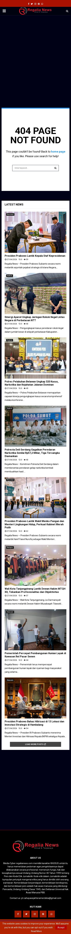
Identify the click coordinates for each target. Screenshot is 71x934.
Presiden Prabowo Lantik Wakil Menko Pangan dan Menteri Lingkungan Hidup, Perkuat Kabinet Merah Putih (34, 524)
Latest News (14, 204)
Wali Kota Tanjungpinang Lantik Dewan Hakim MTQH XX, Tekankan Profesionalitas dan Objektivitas (35, 590)
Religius (10, 547)
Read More (36, 931)
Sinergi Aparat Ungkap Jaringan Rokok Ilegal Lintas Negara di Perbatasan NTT (35, 319)
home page (58, 151)
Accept (61, 927)
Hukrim (9, 275)
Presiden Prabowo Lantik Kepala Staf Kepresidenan (35, 255)
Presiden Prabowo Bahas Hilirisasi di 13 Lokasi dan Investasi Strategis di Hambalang (34, 723)
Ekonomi (10, 612)
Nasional (10, 214)
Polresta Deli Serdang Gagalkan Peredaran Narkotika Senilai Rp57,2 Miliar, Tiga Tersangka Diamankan (32, 453)
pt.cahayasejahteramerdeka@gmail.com (41, 898)
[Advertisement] (35, 53)
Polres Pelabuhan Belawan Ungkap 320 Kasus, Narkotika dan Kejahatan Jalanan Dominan (31, 383)
